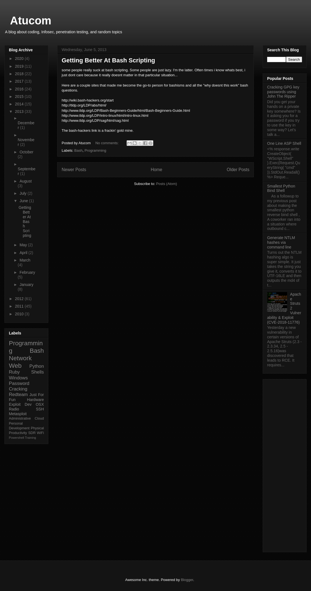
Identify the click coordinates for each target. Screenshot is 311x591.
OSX (40, 404)
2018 (20, 74)
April (23, 252)
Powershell (16, 437)
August (25, 181)
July (23, 193)
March (24, 260)
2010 (20, 314)
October (26, 152)
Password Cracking (19, 386)
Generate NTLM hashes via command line (281, 242)
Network (20, 358)
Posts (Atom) (166, 184)
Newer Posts (74, 169)
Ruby (14, 372)
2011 (20, 306)
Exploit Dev (20, 404)
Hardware (35, 399)
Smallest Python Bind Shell (281, 188)
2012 (20, 298)
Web (15, 365)
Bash (78, 150)
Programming (95, 150)
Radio (14, 409)
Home (156, 169)
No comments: (107, 143)
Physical (37, 428)
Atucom (30, 20)
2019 (20, 66)
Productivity (18, 433)
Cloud (39, 418)
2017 (20, 81)
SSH (40, 409)
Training (30, 437)
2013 (20, 111)
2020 (20, 58)
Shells (37, 372)
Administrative (20, 418)
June (24, 201)
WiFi (40, 433)
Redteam (18, 394)
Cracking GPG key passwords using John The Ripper (283, 92)
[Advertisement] (284, 464)
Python (36, 366)
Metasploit (18, 414)
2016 (20, 89)
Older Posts (238, 169)
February (27, 272)
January (26, 284)
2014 (20, 104)
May (23, 245)
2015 (20, 96)
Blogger (187, 580)
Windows (18, 378)
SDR (32, 433)
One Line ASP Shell (284, 143)
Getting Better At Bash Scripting (108, 60)
